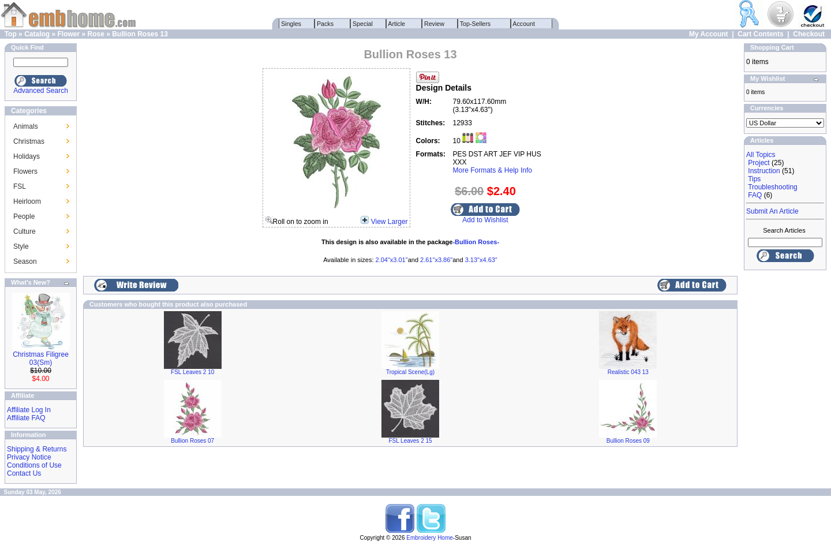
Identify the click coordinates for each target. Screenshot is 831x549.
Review (434, 23)
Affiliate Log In (29, 410)
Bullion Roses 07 (192, 441)
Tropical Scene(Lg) (410, 372)
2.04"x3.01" (392, 259)
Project (758, 163)
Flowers (25, 171)
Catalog (37, 34)
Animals (25, 126)
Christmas (28, 141)
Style (21, 246)
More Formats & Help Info (492, 170)
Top (11, 34)
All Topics (760, 155)
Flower (68, 34)
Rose (96, 34)
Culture (24, 231)
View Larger (389, 222)
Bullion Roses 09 (628, 441)
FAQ (755, 195)
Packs (325, 23)
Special (363, 23)
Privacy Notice (29, 457)
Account (524, 23)
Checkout (809, 34)
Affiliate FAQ (26, 418)
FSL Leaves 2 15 (410, 441)
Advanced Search (40, 91)
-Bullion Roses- (475, 241)
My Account (708, 34)
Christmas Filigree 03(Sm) (41, 358)
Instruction (764, 171)
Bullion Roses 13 (140, 34)
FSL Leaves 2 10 (192, 372)
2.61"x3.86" (436, 259)
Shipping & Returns (36, 449)
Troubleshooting (773, 187)
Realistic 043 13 (628, 372)
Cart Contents (760, 34)
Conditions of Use (34, 465)
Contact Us (24, 473)
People (24, 216)
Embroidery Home (429, 538)
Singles (291, 23)
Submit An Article (772, 211)
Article (397, 23)
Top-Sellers (475, 23)
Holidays (26, 156)
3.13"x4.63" (481, 259)
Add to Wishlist (485, 220)
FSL (19, 186)
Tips (754, 179)
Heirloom (27, 201)
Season (25, 261)
